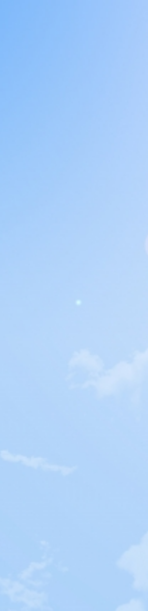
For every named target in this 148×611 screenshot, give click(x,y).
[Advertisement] (74, 49)
